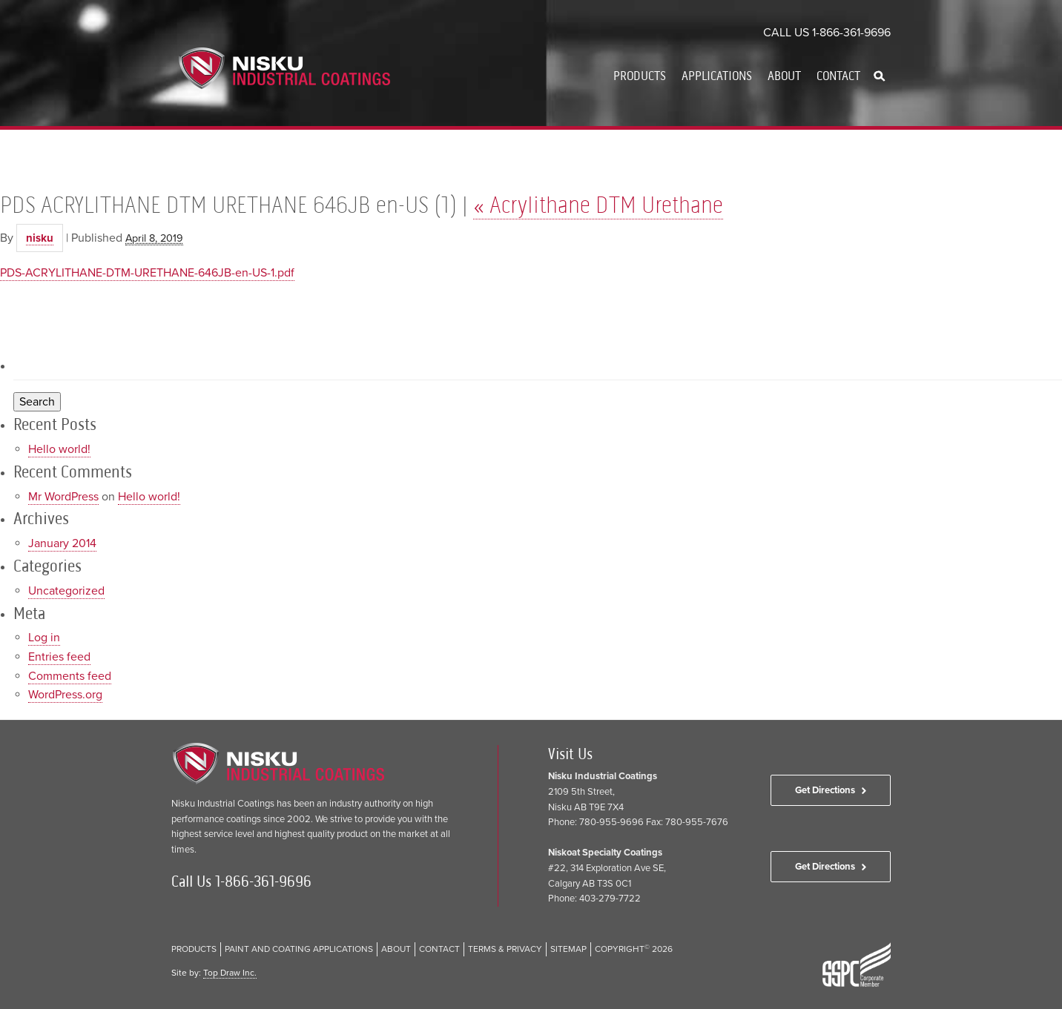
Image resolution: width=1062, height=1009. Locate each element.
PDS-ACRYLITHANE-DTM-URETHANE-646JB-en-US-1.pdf (147, 272)
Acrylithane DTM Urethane (598, 205)
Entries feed (59, 656)
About (784, 75)
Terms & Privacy (505, 949)
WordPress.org (65, 694)
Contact (838, 75)
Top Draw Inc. (230, 972)
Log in (44, 637)
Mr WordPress (63, 496)
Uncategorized (66, 590)
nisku (39, 238)
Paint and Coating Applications (299, 949)
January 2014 (62, 543)
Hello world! (59, 449)
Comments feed (69, 676)
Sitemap (568, 949)
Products (639, 75)
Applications (717, 75)
